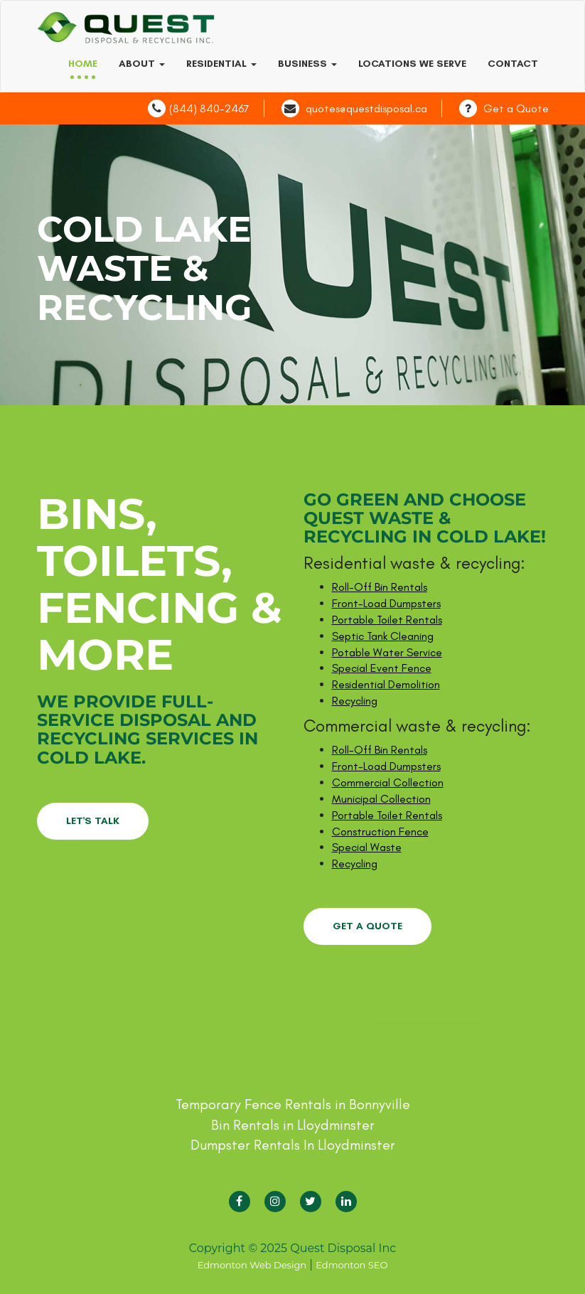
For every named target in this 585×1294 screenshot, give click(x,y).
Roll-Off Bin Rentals (379, 587)
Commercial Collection (388, 782)
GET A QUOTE (367, 926)
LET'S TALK (92, 821)
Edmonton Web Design (252, 1265)
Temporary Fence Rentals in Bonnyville (293, 1104)
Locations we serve (412, 64)
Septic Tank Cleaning (383, 636)
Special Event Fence (381, 668)
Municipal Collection (381, 799)
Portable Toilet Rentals (387, 619)
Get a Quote (516, 108)
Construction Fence (380, 831)
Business (307, 64)
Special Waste (367, 847)
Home (82, 64)
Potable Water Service (387, 652)
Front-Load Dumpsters (386, 603)
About (142, 64)
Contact (513, 64)
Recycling (354, 700)
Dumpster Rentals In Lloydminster (292, 1144)
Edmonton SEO (351, 1265)
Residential (221, 64)
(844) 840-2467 (209, 108)
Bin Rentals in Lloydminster (293, 1124)
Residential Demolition (386, 684)
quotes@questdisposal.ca (366, 108)
